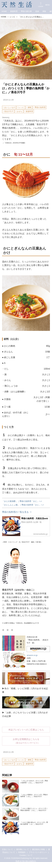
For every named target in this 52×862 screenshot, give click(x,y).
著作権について (22, 849)
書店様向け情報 (38, 849)
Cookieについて (26, 855)
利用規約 (22, 852)
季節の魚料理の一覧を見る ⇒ (17, 512)
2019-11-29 (8, 100)
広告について (7, 849)
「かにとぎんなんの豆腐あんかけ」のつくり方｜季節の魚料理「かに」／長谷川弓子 (26, 88)
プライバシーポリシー (38, 852)
